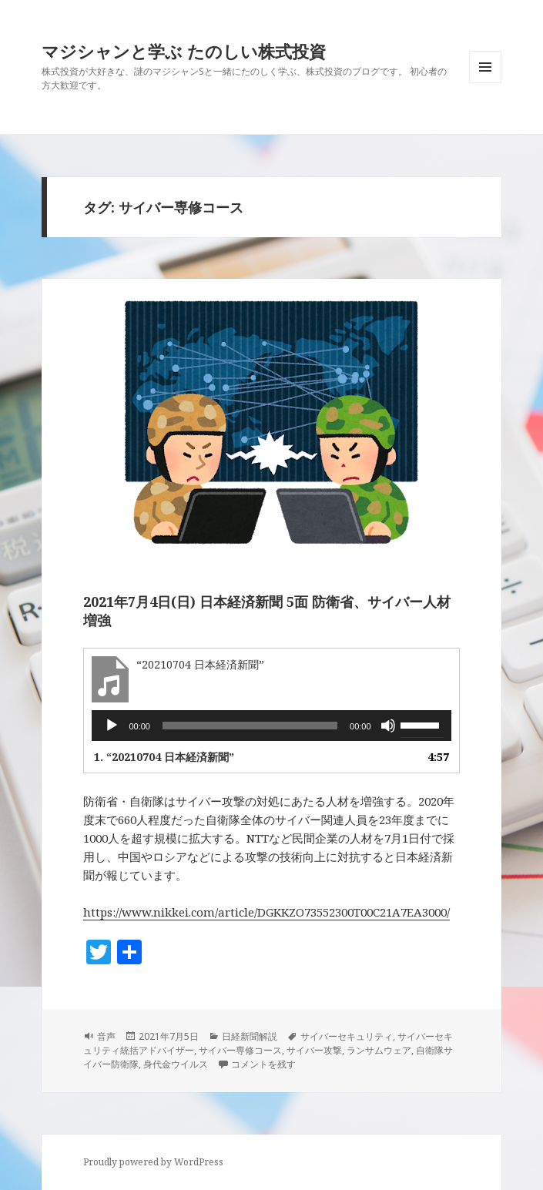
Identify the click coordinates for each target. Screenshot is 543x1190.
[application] (271, 725)
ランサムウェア (379, 1050)
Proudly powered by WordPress (153, 1161)
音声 (106, 1036)
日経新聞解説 (249, 1036)
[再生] (111, 725)
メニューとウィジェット (485, 82)
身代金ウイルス (175, 1064)
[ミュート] (388, 725)
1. (164, 756)
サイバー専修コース (240, 1050)
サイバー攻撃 (314, 1050)
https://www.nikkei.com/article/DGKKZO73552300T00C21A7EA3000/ (266, 912)
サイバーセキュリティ (346, 1036)
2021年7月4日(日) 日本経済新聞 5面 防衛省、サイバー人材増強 (267, 610)
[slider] (250, 725)
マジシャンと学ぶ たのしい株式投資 (184, 50)
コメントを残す (263, 1064)
